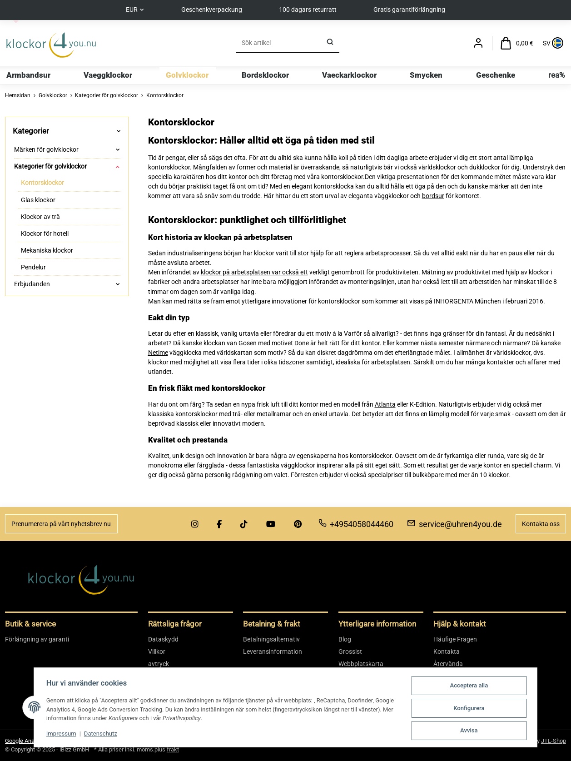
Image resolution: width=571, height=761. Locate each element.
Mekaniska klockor (47, 250)
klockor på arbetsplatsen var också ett (254, 272)
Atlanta (385, 404)
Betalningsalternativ (271, 639)
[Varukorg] (517, 43)
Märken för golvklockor (46, 149)
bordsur (433, 195)
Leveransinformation (272, 651)
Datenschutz (98, 734)
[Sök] (278, 43)
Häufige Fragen (455, 639)
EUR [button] (130, 9)
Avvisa (471, 730)
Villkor (156, 651)
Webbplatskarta (360, 663)
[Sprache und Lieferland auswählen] (552, 43)
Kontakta (446, 651)
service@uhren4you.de (454, 524)
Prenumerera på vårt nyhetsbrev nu (61, 523)
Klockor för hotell (45, 233)
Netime (158, 352)
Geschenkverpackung (211, 9)
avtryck (158, 663)
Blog (344, 639)
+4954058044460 (356, 524)
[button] (478, 43)
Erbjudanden (32, 284)
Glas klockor (38, 200)
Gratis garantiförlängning (411, 9)
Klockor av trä (40, 216)
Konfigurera (471, 708)
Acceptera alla (471, 686)
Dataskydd (163, 639)
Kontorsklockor (42, 183)
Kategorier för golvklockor (50, 166)
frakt (173, 749)
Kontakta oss (541, 523)
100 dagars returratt (308, 9)
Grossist (350, 651)
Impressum (59, 734)
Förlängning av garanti (37, 639)
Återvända (448, 663)
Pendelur (33, 267)
